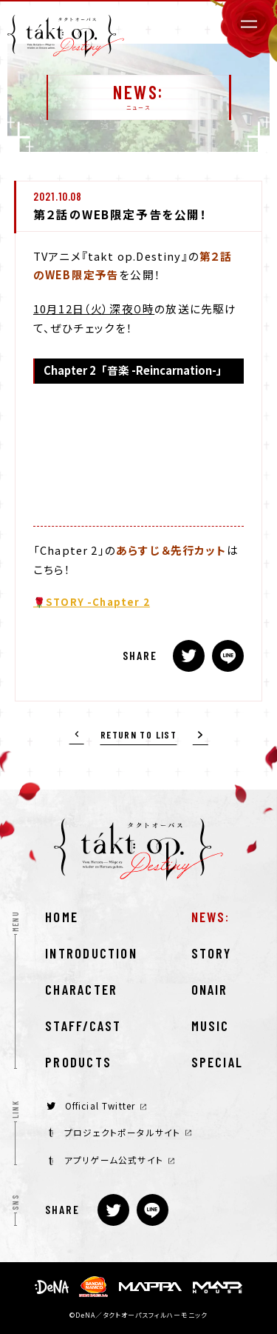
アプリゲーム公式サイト (111, 1159)
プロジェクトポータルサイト (120, 1132)
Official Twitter (96, 1105)
